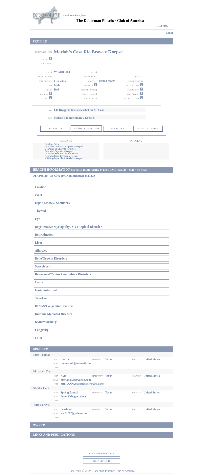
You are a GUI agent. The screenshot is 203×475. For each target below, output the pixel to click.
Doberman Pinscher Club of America (113, 470)
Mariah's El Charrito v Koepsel (60, 149)
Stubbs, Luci (41, 388)
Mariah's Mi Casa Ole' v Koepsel (61, 153)
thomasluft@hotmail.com (75, 363)
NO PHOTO (55, 128)
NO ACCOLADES (148, 128)
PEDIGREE (93, 128)
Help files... (163, 26)
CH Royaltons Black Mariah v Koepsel (64, 158)
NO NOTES (117, 128)
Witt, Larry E (41, 404)
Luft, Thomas (41, 354)
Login (169, 32)
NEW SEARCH (101, 460)
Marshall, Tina (42, 371)
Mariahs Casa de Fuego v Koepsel (62, 156)
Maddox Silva (52, 144)
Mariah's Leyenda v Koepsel (59, 151)
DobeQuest (74, 470)
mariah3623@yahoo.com (75, 379)
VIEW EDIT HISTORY (101, 453)
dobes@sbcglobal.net (73, 396)
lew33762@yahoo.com (73, 413)
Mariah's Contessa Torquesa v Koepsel (64, 146)
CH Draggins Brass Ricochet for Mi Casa (79, 110)
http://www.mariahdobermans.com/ (82, 383)
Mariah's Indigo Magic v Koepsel (74, 117)
